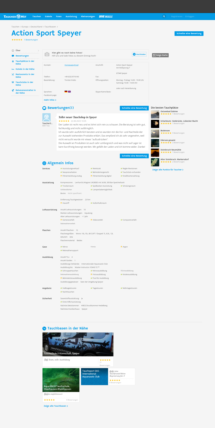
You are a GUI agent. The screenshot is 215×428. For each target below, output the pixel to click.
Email (76, 65)
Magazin (106, 16)
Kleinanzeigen (88, 16)
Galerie (48, 16)
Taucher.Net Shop (206, 16)
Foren (59, 16)
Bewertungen (22, 56)
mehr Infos (49, 100)
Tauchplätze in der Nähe (25, 62)
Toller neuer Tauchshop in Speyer (78, 117)
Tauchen (36, 16)
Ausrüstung (71, 16)
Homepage (69, 65)
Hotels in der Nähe (25, 69)
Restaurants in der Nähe (25, 76)
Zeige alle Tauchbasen (55, 389)
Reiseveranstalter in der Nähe (26, 91)
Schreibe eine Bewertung (189, 33)
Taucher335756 (49, 123)
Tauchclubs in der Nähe (24, 83)
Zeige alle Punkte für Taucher (167, 169)
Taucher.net (15, 16)
